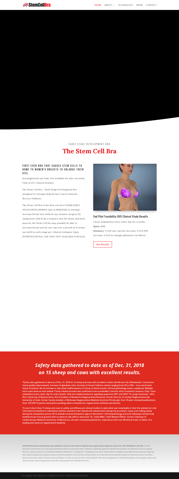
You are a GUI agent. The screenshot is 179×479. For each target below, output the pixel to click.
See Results (102, 244)
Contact (151, 5)
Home (97, 5)
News (139, 5)
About (108, 5)
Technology (125, 5)
